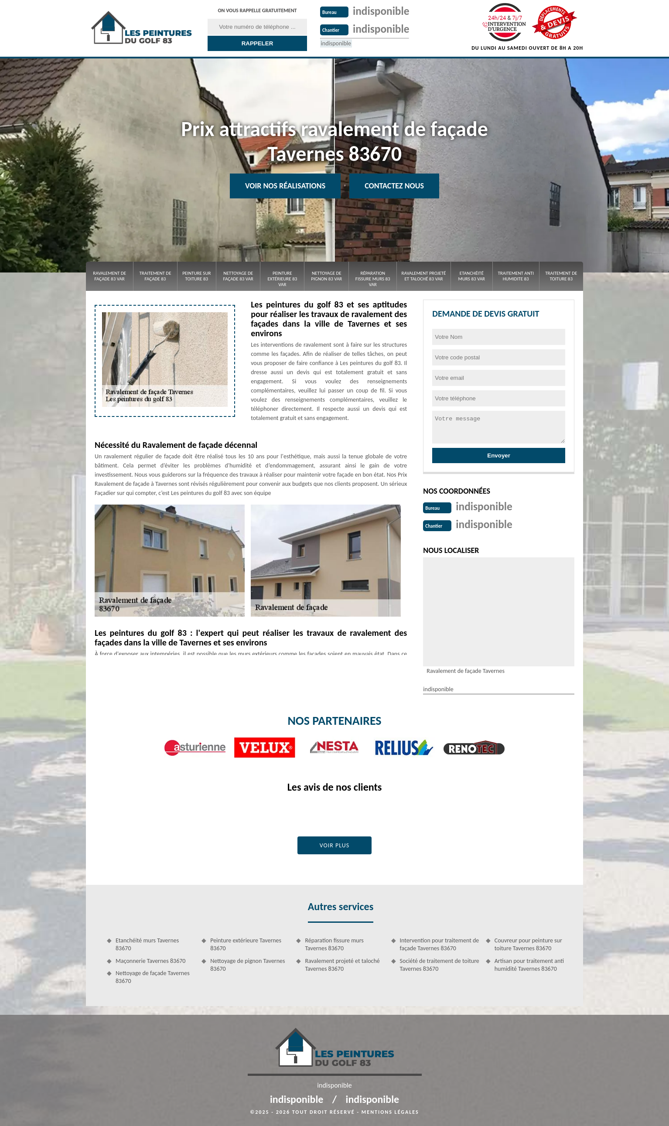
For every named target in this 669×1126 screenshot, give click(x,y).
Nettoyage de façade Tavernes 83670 (153, 976)
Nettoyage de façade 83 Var (238, 276)
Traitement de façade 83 (155, 276)
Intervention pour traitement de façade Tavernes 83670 (439, 943)
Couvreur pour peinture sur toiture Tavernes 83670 (528, 943)
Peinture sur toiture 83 (196, 276)
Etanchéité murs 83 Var (471, 276)
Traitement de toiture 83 (561, 276)
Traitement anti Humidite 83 (516, 276)
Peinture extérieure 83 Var (282, 278)
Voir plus (335, 844)
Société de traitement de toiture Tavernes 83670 (439, 964)
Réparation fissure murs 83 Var (372, 278)
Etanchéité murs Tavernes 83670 (147, 943)
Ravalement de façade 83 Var (109, 276)
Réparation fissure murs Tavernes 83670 (334, 943)
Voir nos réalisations (285, 186)
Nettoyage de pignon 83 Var (326, 276)
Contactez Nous (394, 186)
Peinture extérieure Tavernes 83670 (245, 943)
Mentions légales (390, 1111)
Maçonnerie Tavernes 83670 (150, 960)
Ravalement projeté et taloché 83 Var (424, 276)
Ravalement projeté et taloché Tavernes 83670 (342, 964)
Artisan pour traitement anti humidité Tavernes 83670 (529, 964)
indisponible (382, 11)
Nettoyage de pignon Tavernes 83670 (247, 964)
